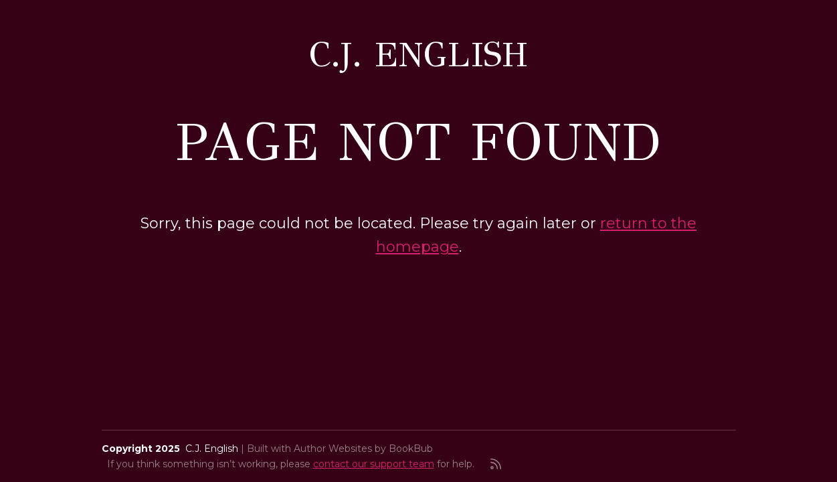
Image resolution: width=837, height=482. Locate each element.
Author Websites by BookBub (363, 449)
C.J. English (418, 54)
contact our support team (373, 464)
